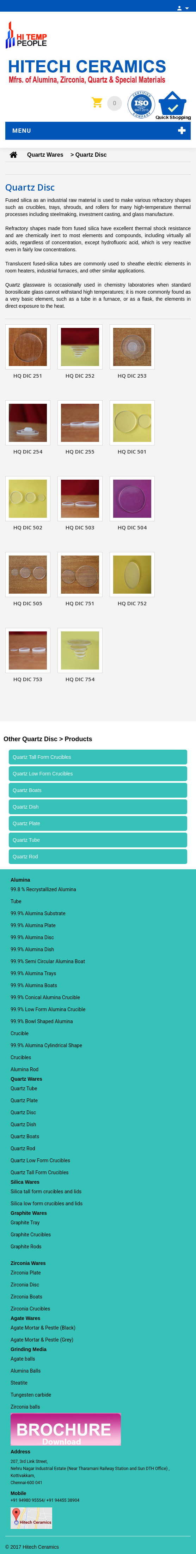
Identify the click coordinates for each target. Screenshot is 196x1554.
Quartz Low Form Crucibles (40, 1160)
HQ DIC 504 (132, 527)
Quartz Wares (45, 155)
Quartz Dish (23, 1124)
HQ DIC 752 (132, 603)
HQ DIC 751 (80, 603)
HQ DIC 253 (132, 375)
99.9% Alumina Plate (33, 925)
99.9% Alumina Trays (33, 973)
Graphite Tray (25, 1222)
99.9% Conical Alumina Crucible (45, 997)
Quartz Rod (23, 1148)
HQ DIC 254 (27, 451)
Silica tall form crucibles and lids (46, 1191)
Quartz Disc (23, 1112)
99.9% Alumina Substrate (38, 913)
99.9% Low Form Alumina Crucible (48, 1009)
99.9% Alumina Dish (32, 949)
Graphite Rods (26, 1246)
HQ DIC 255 (80, 451)
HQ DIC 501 (132, 451)
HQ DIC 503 (80, 527)
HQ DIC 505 (27, 603)
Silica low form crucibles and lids (46, 1203)
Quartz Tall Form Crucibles (40, 1172)
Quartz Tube (24, 1088)
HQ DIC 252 (80, 375)
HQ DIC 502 (27, 527)
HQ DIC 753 (27, 679)
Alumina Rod (24, 1069)
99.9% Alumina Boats (34, 985)
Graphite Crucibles (31, 1234)
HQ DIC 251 (27, 375)
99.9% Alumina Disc (32, 937)
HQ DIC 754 (80, 679)
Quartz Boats (25, 1136)
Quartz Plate (24, 1100)
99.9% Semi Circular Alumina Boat (48, 961)
